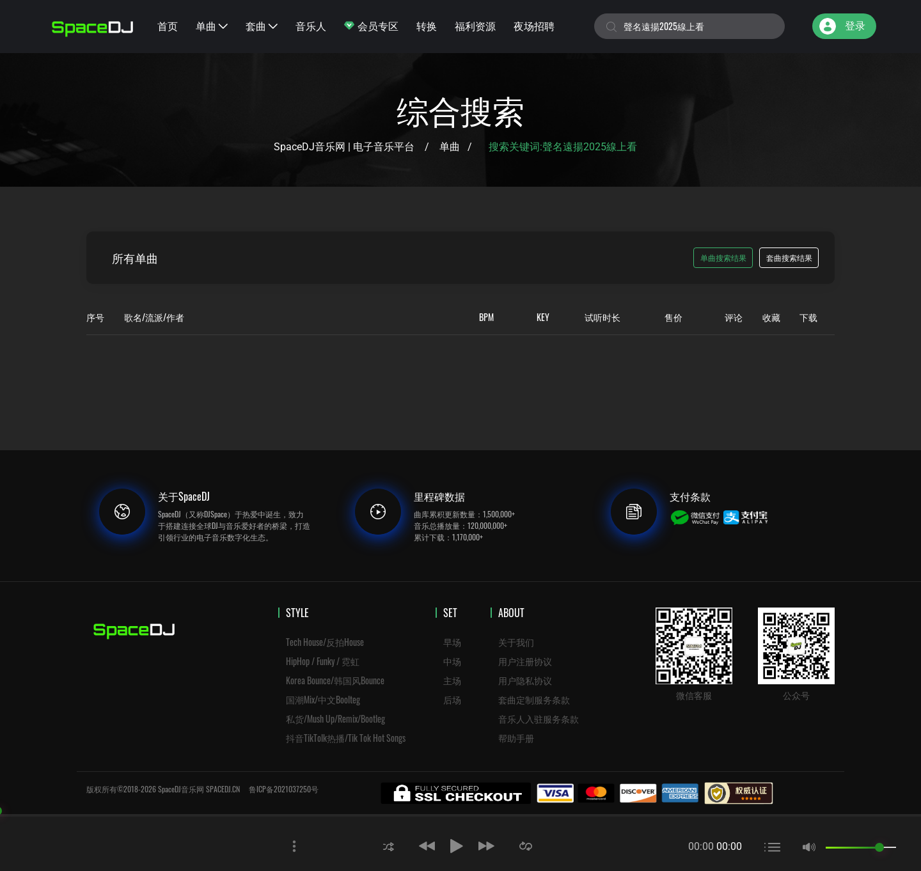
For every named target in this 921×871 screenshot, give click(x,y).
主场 (452, 680)
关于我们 (516, 641)
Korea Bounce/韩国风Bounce (335, 680)
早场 (452, 641)
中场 (452, 661)
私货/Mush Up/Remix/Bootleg (335, 718)
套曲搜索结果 (789, 257)
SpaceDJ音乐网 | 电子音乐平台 (344, 147)
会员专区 (371, 25)
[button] (388, 845)
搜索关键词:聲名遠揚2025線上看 (564, 147)
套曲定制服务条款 (534, 699)
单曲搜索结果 (723, 257)
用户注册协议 (525, 661)
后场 (452, 699)
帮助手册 (516, 737)
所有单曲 (135, 257)
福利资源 (475, 25)
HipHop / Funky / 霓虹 (322, 661)
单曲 (212, 25)
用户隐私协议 (525, 680)
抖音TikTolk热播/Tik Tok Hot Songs (345, 737)
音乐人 (310, 25)
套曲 (262, 25)
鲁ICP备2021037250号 (284, 788)
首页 (167, 25)
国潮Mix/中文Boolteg (323, 699)
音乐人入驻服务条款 (538, 718)
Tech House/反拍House (325, 641)
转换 (426, 25)
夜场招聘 (534, 25)
